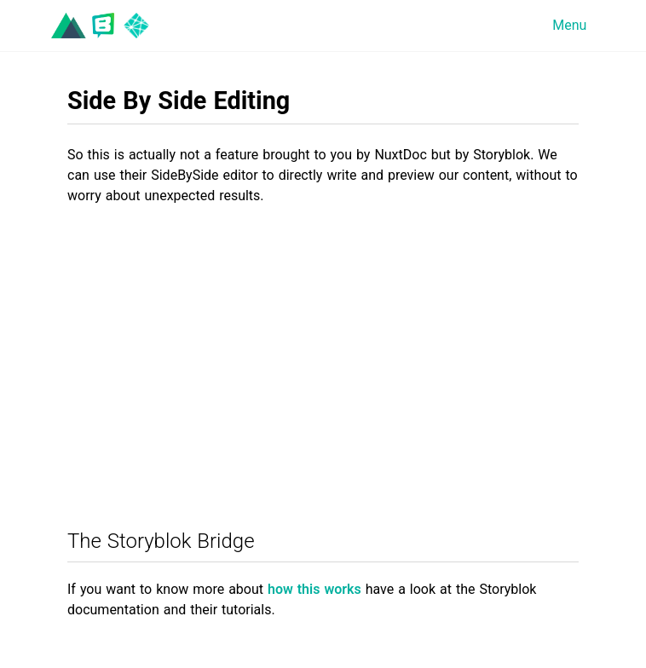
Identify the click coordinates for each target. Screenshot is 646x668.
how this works (314, 589)
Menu (569, 25)
